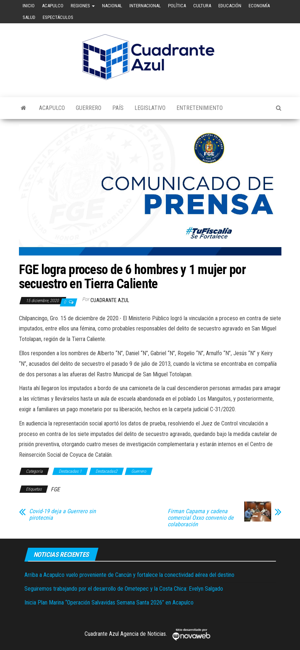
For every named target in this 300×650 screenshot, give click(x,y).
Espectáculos (58, 17)
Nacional (112, 5)
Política (177, 5)
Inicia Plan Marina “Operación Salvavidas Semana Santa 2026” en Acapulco (109, 602)
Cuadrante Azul (109, 300)
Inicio (29, 5)
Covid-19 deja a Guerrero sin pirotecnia (62, 514)
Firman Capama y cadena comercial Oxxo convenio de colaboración (201, 518)
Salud (29, 17)
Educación (229, 5)
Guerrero (88, 107)
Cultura (202, 5)
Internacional (145, 5)
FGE (55, 489)
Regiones (83, 5)
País (118, 107)
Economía (259, 5)
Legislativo (150, 107)
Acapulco (52, 5)
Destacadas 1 (70, 471)
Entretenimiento (199, 107)
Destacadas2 (106, 471)
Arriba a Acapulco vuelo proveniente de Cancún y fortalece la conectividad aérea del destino (129, 574)
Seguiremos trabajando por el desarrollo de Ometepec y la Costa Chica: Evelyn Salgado (123, 588)
